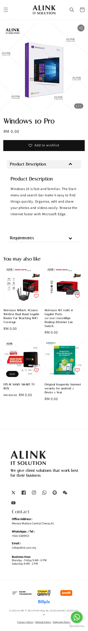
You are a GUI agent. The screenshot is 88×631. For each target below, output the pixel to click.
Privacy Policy (25, 622)
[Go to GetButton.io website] (76, 626)
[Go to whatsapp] (77, 617)
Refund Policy (43, 622)
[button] (6, 10)
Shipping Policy (62, 622)
